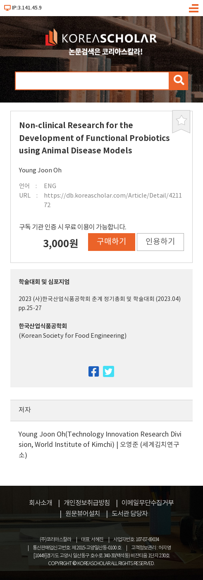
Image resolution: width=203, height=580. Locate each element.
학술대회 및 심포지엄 (44, 282)
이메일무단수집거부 (148, 503)
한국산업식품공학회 (43, 326)
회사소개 (40, 503)
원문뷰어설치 (82, 514)
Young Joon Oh (40, 170)
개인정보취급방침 (87, 503)
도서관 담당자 (130, 514)
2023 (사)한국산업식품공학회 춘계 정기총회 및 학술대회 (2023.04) (100, 299)
